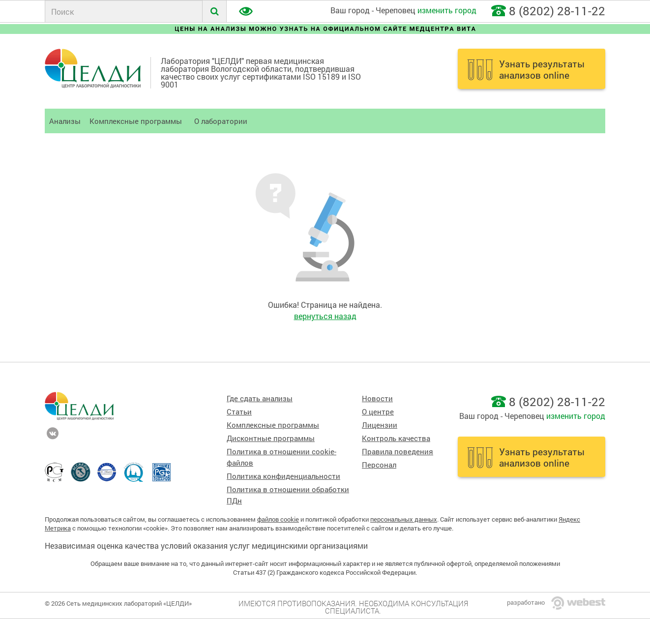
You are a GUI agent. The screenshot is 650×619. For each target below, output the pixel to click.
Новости (377, 398)
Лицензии (379, 425)
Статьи (239, 411)
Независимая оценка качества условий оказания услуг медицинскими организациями (206, 545)
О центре (378, 411)
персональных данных (403, 519)
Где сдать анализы (260, 398)
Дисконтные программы (271, 438)
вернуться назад (325, 316)
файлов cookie (278, 519)
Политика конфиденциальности (283, 476)
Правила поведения (397, 451)
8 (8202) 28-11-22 (557, 11)
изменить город (446, 10)
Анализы (65, 121)
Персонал (379, 465)
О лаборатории (220, 121)
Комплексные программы (135, 121)
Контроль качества (396, 438)
